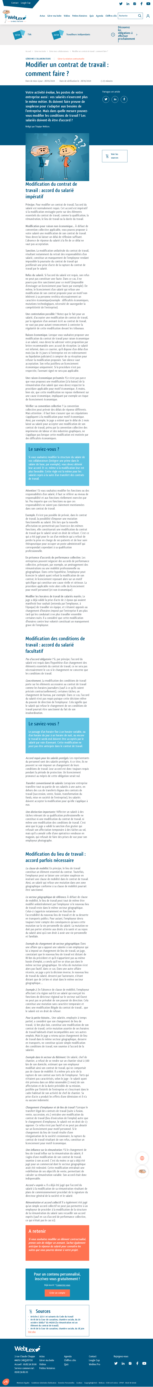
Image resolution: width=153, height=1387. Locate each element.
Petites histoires (79, 16)
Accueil (28, 51)
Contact (15, 3)
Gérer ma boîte (54, 16)
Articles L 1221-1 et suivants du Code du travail (52, 1317)
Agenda (99, 16)
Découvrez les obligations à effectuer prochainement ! (126, 34)
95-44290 (50, 1323)
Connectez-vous (63, 1285)
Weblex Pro (94, 1364)
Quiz (91, 16)
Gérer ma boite (40, 51)
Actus (42, 16)
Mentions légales (23, 1383)
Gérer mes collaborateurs (59, 51)
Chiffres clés (111, 16)
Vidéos (67, 16)
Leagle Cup (25, 3)
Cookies (79, 1383)
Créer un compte (57, 1293)
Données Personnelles (66, 1383)
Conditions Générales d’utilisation (43, 1383)
